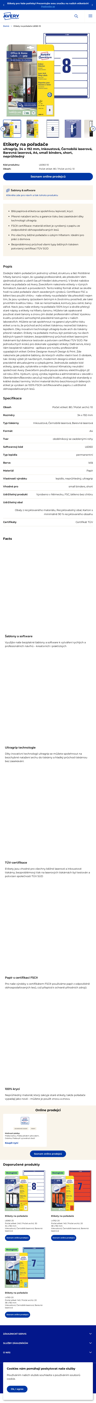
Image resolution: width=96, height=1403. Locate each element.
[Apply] (76, 16)
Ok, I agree (17, 1389)
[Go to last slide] (3, 128)
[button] (12, 129)
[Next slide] (92, 128)
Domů (6, 26)
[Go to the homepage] (11, 16)
